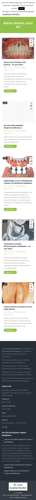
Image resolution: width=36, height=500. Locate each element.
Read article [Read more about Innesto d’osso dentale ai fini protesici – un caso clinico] (10, 91)
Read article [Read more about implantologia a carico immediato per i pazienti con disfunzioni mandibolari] (10, 209)
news (5, 39)
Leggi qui (31, 11)
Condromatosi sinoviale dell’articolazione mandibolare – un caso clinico (17, 246)
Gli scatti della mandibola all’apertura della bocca (13, 126)
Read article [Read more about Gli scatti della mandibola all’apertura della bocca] (10, 146)
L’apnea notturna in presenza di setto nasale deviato (18, 307)
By (17, 67)
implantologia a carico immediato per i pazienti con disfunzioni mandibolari (18, 181)
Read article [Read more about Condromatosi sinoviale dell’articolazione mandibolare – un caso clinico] (10, 272)
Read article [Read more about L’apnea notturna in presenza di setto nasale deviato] (10, 330)
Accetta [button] (21, 8)
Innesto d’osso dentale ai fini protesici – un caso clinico (15, 63)
